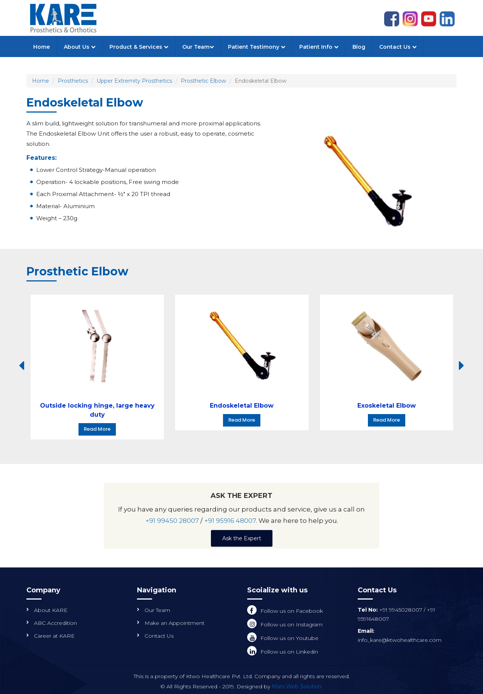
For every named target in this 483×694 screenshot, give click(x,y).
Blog (358, 46)
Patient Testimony (256, 46)
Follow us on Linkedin (289, 651)
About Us (79, 46)
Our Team (198, 46)
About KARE (51, 610)
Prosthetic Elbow (203, 80)
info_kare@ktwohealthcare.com (399, 640)
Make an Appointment (175, 623)
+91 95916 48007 (230, 520)
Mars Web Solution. (297, 686)
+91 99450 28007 (172, 520)
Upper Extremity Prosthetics (134, 80)
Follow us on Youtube (289, 638)
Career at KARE (54, 635)
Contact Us (398, 46)
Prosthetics (73, 80)
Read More (97, 429)
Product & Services (138, 46)
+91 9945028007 (401, 609)
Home (41, 46)
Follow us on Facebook (291, 610)
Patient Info (318, 46)
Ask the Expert (241, 538)
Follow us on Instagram (291, 624)
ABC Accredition (55, 623)
